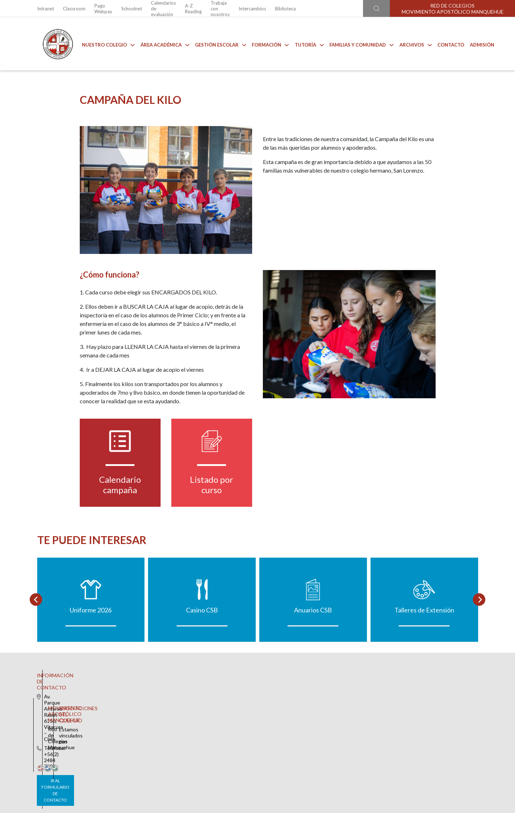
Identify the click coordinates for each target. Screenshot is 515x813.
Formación (265, 43)
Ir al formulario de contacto (163, 768)
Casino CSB (202, 663)
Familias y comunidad (356, 43)
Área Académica (159, 43)
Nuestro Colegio (103, 43)
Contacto (445, 43)
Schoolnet (131, 8)
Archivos (410, 43)
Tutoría (303, 43)
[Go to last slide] (36, 652)
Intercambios (252, 8)
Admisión (477, 43)
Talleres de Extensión (424, 663)
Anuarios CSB (313, 663)
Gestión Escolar (215, 43)
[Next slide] (479, 652)
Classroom (74, 8)
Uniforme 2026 (91, 663)
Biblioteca (285, 8)
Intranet (45, 8)
